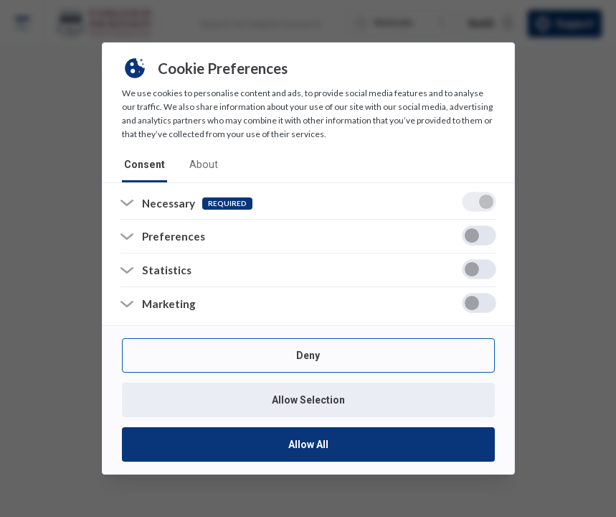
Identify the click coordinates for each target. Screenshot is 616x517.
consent (143, 163)
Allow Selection (308, 400)
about (200, 163)
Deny (308, 355)
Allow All (308, 444)
